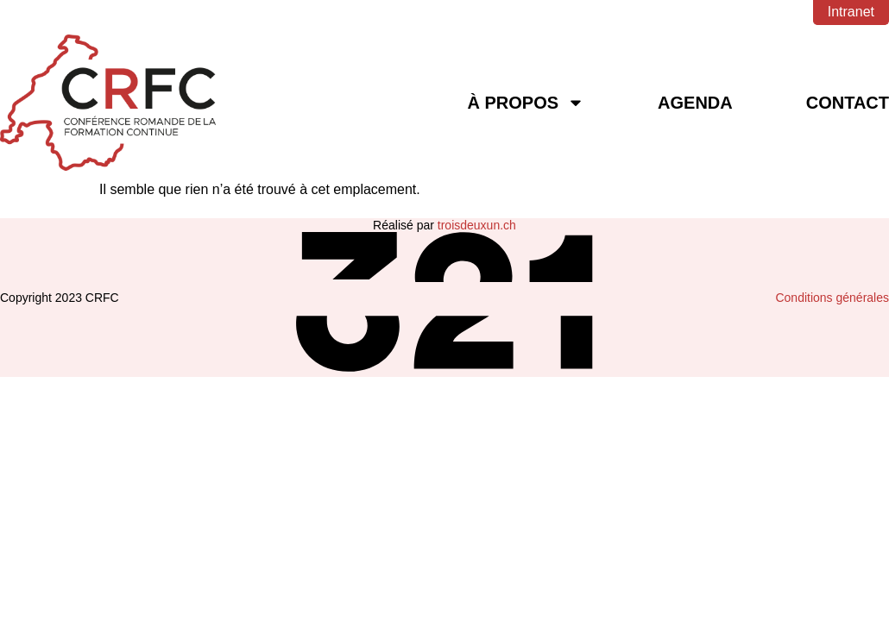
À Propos (525, 102)
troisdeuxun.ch (477, 225)
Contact (847, 102)
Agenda (695, 102)
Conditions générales (832, 297)
